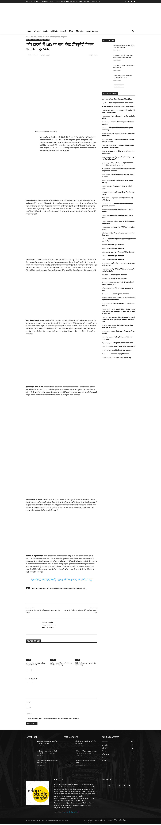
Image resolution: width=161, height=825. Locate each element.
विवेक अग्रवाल (105, 198)
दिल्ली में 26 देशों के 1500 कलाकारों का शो (124, 346)
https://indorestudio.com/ (48, 625)
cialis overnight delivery (109, 145)
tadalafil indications (108, 151)
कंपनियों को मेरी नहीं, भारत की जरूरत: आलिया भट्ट (61, 579)
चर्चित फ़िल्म (33, 37)
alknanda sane (106, 204)
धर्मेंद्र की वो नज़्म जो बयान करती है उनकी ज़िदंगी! (120, 99)
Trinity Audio (45, 131)
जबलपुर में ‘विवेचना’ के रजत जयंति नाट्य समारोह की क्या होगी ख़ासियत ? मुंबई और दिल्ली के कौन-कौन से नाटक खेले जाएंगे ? (118, 319)
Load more (119, 86)
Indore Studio (34, 55)
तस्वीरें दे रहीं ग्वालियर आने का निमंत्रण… (122, 350)
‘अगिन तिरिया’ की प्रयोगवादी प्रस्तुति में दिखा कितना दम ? (121, 252)
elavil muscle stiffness (109, 110)
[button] (132, 31)
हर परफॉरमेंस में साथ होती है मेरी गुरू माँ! (124, 106)
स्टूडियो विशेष (46, 40)
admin (104, 128)
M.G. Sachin (106, 325)
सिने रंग (40, 40)
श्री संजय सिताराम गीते (107, 106)
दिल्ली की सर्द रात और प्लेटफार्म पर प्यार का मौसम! (121, 103)
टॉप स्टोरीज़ (35, 40)
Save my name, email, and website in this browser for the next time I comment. (53, 718)
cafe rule (105, 263)
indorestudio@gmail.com (70, 812)
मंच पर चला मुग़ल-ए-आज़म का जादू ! (122, 358)
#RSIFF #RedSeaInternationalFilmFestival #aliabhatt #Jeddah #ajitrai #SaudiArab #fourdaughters (59, 588)
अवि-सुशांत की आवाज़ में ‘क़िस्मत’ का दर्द (123, 343)
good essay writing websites (111, 163)
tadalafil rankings (107, 139)
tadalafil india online (108, 169)
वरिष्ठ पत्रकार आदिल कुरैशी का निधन (120, 354)
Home (27, 37)
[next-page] (30, 670)
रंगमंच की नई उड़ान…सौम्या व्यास (116, 245)
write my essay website (109, 157)
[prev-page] (27, 670)
